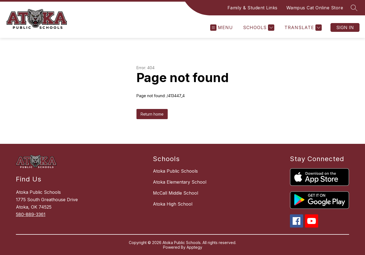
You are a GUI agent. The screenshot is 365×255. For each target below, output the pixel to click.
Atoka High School (172, 204)
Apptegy (194, 247)
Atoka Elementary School (179, 182)
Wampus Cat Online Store (314, 7)
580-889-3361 (30, 214)
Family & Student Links (252, 7)
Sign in (345, 27)
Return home (152, 114)
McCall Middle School (175, 193)
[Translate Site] (302, 27)
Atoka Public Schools (175, 171)
